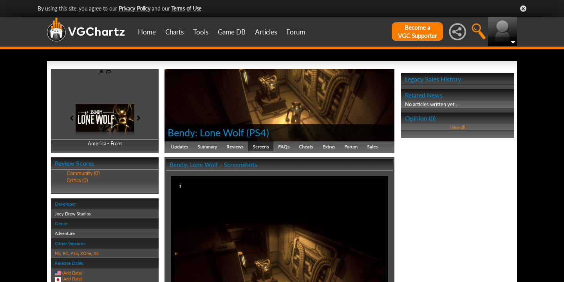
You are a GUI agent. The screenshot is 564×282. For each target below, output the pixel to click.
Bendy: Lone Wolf (206, 132)
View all (457, 127)
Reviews (234, 147)
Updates (179, 147)
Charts (174, 32)
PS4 (257, 132)
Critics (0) (77, 180)
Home (147, 32)
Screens (261, 147)
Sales (372, 147)
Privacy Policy (134, 8)
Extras (328, 147)
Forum (295, 32)
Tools (200, 32)
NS (57, 253)
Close (523, 8)
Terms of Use (186, 8)
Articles (266, 32)
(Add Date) (72, 272)
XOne (85, 253)
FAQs (283, 147)
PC (65, 253)
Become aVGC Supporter (417, 31)
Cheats (306, 147)
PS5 (74, 253)
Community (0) (83, 173)
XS (96, 253)
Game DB (232, 32)
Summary (207, 147)
